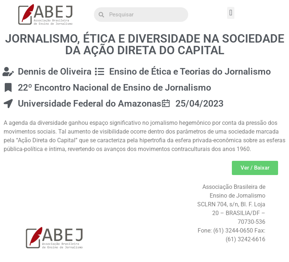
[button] (230, 13)
